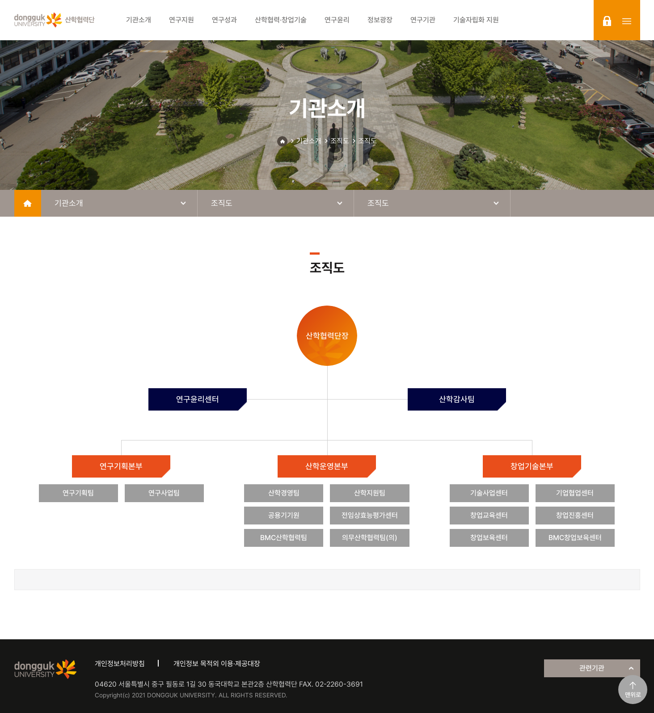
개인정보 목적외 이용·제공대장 (216, 663)
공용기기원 (284, 515)
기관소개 (308, 141)
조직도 (339, 141)
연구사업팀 (164, 493)
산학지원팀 (369, 493)
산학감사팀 (457, 399)
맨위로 (633, 694)
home (27, 203)
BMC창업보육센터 (575, 537)
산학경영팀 (284, 493)
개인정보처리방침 (120, 663)
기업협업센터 (575, 493)
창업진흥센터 (575, 515)
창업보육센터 (489, 537)
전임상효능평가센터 (370, 515)
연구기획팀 (78, 493)
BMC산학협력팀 (283, 537)
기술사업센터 (489, 493)
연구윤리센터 (197, 399)
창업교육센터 (489, 515)
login (607, 21)
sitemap (626, 21)
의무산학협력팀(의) (369, 537)
